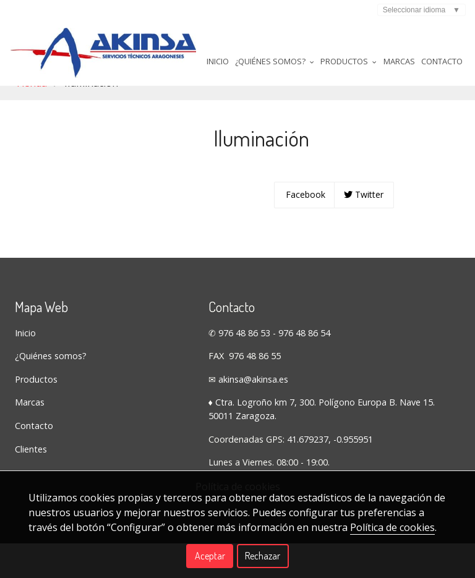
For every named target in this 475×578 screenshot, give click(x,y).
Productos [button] (252, 116)
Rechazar (262, 556)
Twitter (363, 260)
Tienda (31, 148)
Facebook (304, 260)
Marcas (304, 116)
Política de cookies (392, 527)
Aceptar (210, 556)
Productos (36, 445)
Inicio (116, 116)
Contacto (349, 116)
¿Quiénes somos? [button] (175, 116)
